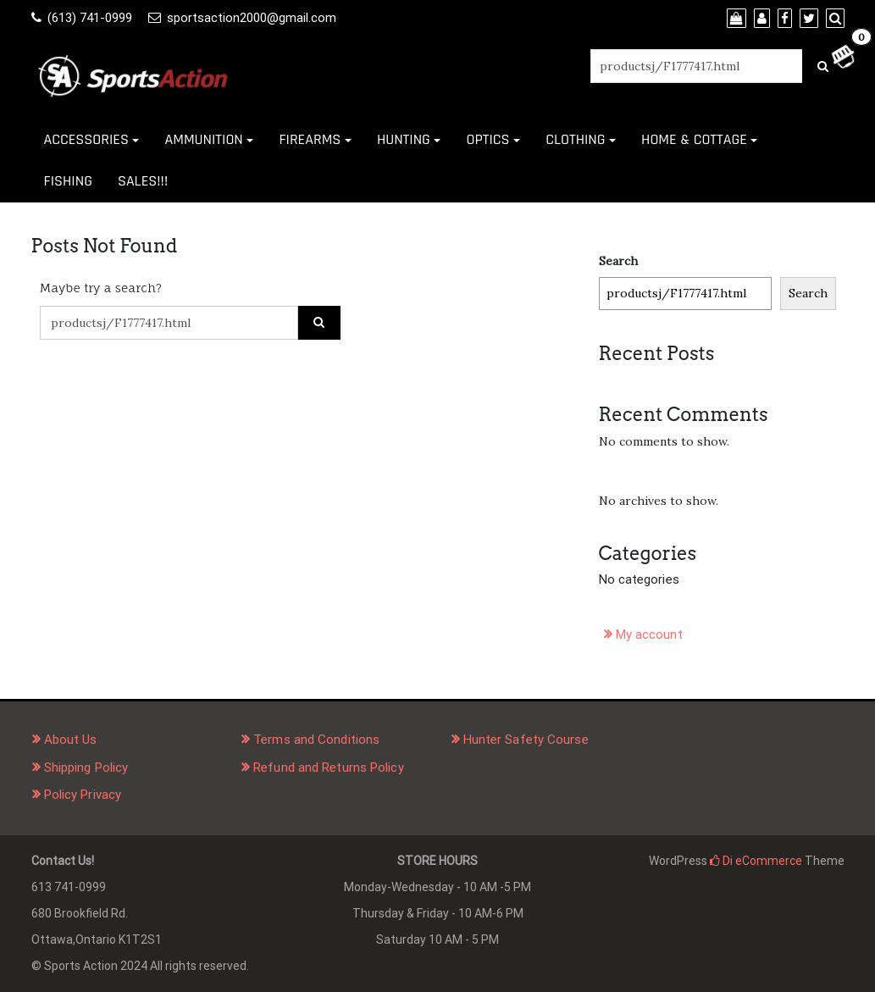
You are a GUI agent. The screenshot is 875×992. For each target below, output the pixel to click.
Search (618, 261)
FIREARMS (310, 139)
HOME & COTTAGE (694, 139)
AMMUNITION (203, 139)
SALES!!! (143, 181)
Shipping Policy (86, 767)
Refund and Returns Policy (328, 767)
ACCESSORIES (86, 139)
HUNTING (403, 139)
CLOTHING (575, 139)
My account (649, 634)
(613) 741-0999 (89, 17)
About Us (70, 739)
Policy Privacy (82, 794)
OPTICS (487, 139)
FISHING (68, 181)
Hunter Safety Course (526, 739)
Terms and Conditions (316, 739)
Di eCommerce (756, 860)
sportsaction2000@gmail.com (251, 17)
